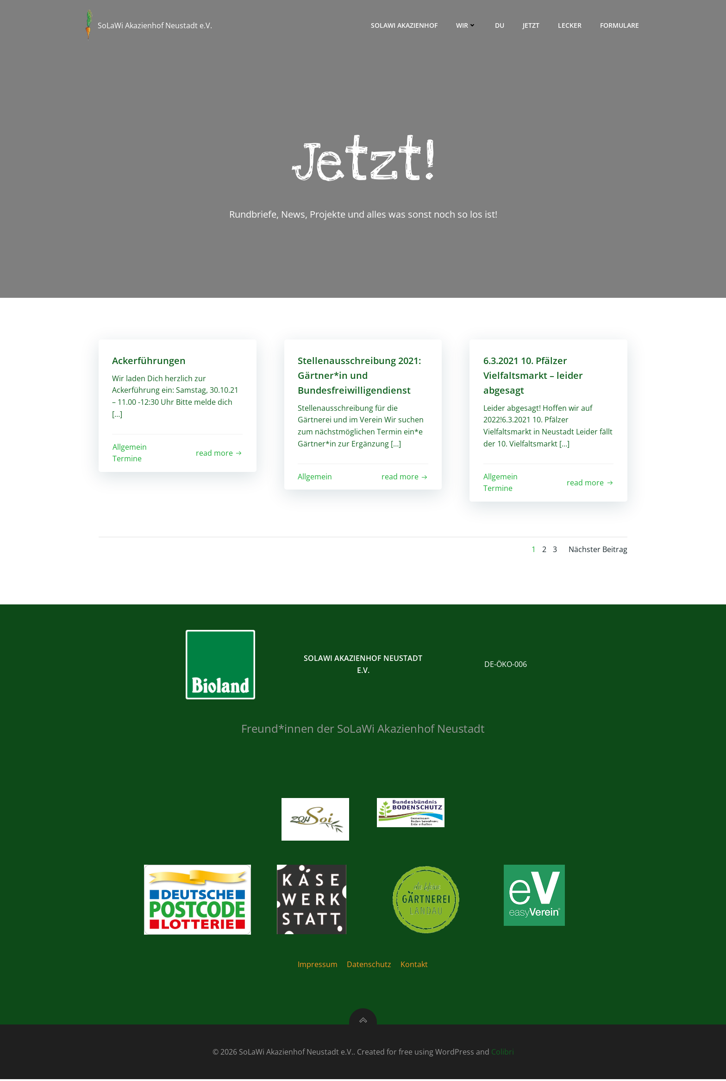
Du (499, 25)
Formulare (619, 25)
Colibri (502, 1053)
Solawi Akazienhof (404, 25)
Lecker (570, 25)
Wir (466, 25)
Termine (127, 459)
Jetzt (531, 25)
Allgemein (130, 447)
